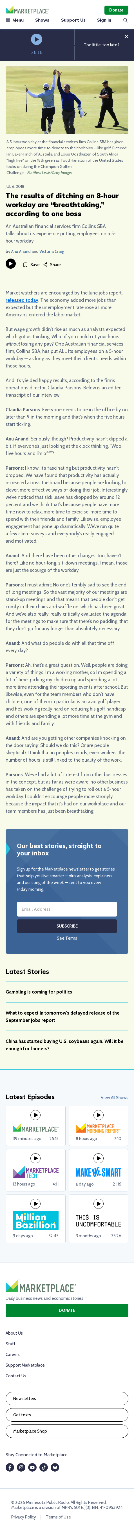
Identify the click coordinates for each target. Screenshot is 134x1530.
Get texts (22, 1414)
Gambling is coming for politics (39, 992)
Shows (42, 20)
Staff (10, 1343)
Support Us (73, 20)
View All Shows (114, 1097)
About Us (14, 1333)
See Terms (67, 938)
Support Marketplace (25, 1365)
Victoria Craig (51, 251)
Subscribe (67, 926)
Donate (116, 10)
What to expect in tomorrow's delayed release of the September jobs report (63, 1016)
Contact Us (16, 1375)
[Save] (31, 265)
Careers (13, 1354)
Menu (15, 20)
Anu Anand (21, 251)
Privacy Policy (23, 1517)
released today (22, 300)
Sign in (104, 20)
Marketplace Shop (30, 1431)
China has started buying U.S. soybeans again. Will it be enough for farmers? (65, 1044)
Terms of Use (58, 1517)
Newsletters (24, 1398)
